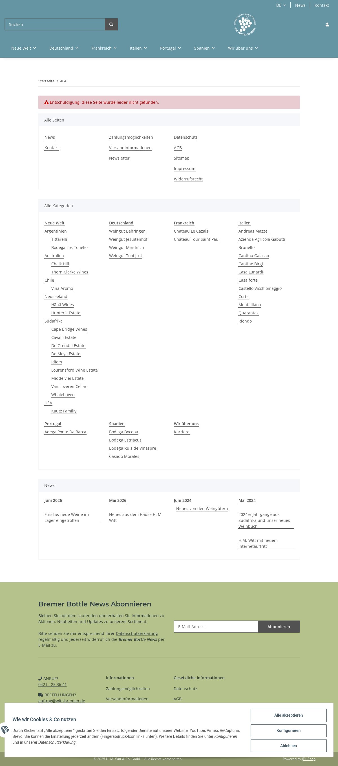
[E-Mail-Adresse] (216, 627)
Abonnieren (279, 626)
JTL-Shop (308, 758)
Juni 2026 (53, 500)
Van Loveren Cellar (69, 386)
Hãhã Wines (62, 304)
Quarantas (248, 312)
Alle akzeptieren (287, 716)
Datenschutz (186, 137)
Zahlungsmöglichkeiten (131, 137)
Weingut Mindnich (126, 247)
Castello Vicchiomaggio (260, 288)
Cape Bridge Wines (69, 329)
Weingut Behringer (127, 231)
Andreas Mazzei (253, 231)
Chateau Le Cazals (191, 231)
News (300, 5)
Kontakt (322, 5)
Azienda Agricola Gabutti (261, 239)
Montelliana (249, 304)
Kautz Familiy (63, 411)
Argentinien (56, 231)
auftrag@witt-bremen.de (61, 700)
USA (48, 402)
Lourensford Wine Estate (74, 370)
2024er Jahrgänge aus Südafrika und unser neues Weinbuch (264, 520)
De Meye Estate (65, 353)
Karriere (181, 431)
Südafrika (54, 321)
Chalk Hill (60, 263)
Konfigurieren (287, 731)
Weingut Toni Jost (125, 255)
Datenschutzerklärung (137, 633)
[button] (327, 24)
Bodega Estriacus (125, 440)
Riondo (245, 321)
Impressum (184, 168)
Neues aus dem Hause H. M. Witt (136, 517)
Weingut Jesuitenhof (128, 239)
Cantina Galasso (253, 255)
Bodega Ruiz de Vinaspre (132, 448)
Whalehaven (63, 394)
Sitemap (181, 158)
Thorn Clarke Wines (69, 272)
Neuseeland (56, 296)
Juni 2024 (182, 500)
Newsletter (119, 158)
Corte (243, 296)
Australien (54, 255)
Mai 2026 (117, 500)
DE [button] (278, 5)
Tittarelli (59, 239)
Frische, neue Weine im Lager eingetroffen (67, 517)
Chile (49, 280)
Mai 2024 (247, 500)
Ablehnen (287, 746)
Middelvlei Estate (67, 378)
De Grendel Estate (68, 345)
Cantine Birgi (250, 263)
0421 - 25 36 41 (52, 684)
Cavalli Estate (63, 337)
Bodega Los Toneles (70, 247)
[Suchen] (55, 24)
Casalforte (248, 280)
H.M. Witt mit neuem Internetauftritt (258, 543)
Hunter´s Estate (65, 312)
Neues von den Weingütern (202, 508)
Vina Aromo (62, 288)
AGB (178, 147)
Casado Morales (124, 456)
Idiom (56, 362)
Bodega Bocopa (123, 431)
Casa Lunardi (250, 272)
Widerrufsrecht (188, 179)
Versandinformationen (130, 147)
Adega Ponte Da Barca (65, 431)
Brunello (246, 247)
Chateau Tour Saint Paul (197, 239)
